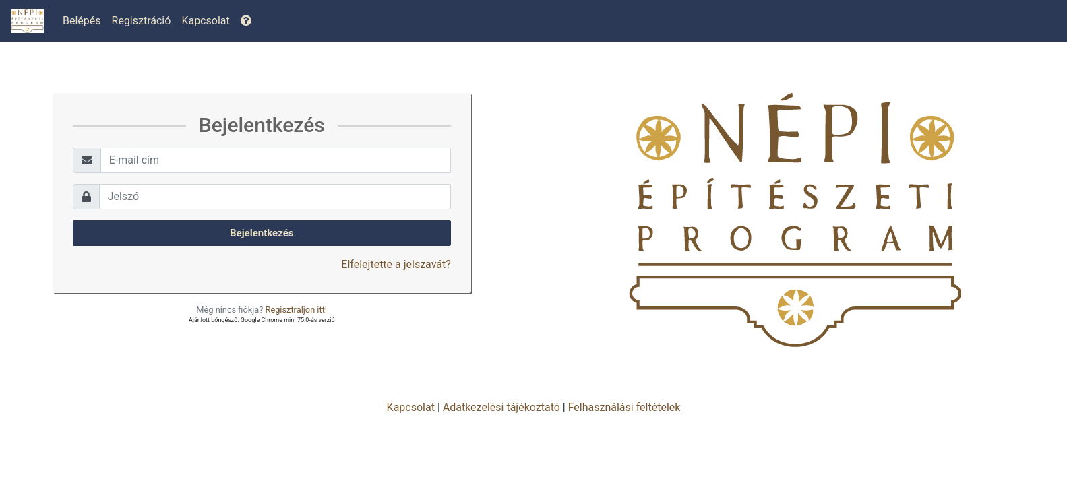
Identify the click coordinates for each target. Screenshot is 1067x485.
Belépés (82, 20)
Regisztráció (141, 20)
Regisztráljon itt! (297, 309)
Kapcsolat (205, 20)
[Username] (275, 160)
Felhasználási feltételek (624, 407)
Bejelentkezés (262, 233)
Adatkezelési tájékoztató (501, 407)
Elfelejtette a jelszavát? (395, 264)
